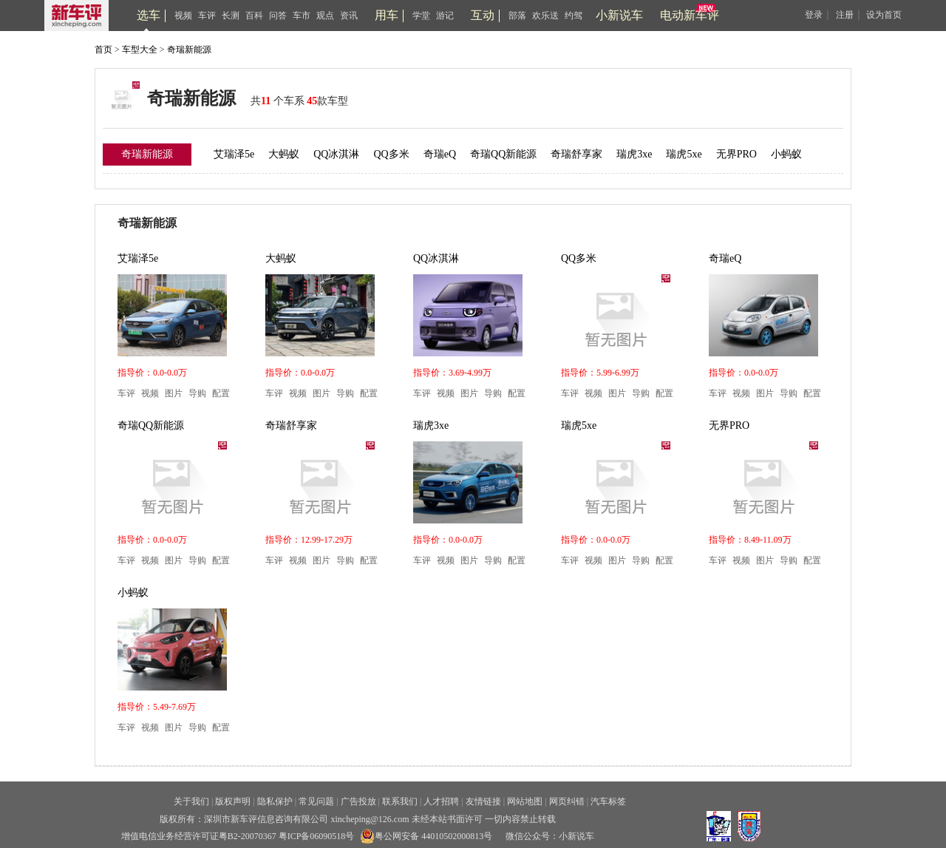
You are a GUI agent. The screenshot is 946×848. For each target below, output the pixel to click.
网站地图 (524, 801)
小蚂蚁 (786, 154)
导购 (197, 393)
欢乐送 (545, 15)
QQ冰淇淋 (336, 154)
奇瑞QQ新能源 (503, 154)
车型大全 (139, 49)
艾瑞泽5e (234, 154)
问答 (278, 15)
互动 (482, 15)
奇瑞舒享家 (576, 154)
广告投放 (358, 801)
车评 (207, 15)
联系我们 (400, 801)
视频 (183, 15)
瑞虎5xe (683, 154)
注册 (845, 15)
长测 (230, 15)
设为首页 (884, 15)
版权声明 (233, 801)
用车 (386, 15)
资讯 (349, 15)
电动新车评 (689, 15)
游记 (445, 15)
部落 (517, 15)
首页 (103, 49)
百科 (254, 15)
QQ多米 (391, 154)
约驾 (573, 15)
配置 (221, 393)
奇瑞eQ (439, 154)
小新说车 (619, 15)
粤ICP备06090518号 (317, 836)
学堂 (421, 15)
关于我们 (191, 801)
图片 (174, 393)
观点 (325, 15)
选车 (148, 15)
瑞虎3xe (634, 154)
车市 (301, 15)
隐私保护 (275, 801)
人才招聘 (441, 801)
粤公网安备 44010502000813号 (426, 836)
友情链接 (483, 801)
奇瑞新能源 (189, 49)
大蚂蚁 (283, 154)
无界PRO (736, 154)
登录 (814, 15)
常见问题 (316, 801)
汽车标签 (608, 801)
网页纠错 (567, 801)
